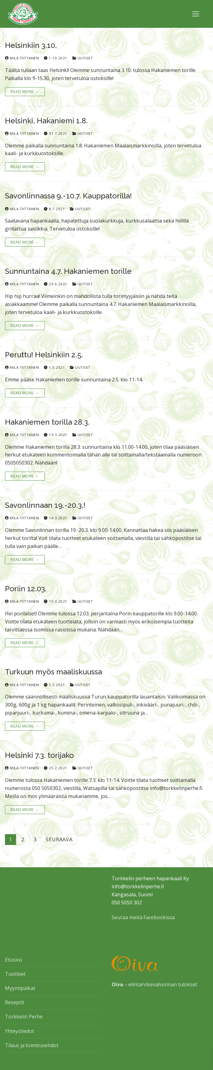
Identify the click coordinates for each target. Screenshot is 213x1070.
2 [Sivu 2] (22, 839)
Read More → (25, 91)
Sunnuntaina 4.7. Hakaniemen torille (68, 271)
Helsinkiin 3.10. (31, 45)
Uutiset (82, 58)
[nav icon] (196, 13)
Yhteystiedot (19, 1031)
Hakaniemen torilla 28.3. (47, 422)
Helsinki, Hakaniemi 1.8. (46, 120)
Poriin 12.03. (26, 588)
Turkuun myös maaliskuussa (53, 671)
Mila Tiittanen (22, 58)
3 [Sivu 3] (35, 839)
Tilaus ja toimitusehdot (31, 1045)
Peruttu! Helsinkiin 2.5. (44, 354)
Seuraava (59, 839)
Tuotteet (15, 973)
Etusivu (13, 959)
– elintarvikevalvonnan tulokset (154, 984)
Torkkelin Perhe (24, 1016)
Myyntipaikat (20, 988)
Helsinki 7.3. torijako (39, 755)
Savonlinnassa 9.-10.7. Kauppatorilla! (68, 195)
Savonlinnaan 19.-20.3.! (45, 505)
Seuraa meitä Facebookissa (143, 917)
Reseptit (14, 1002)
